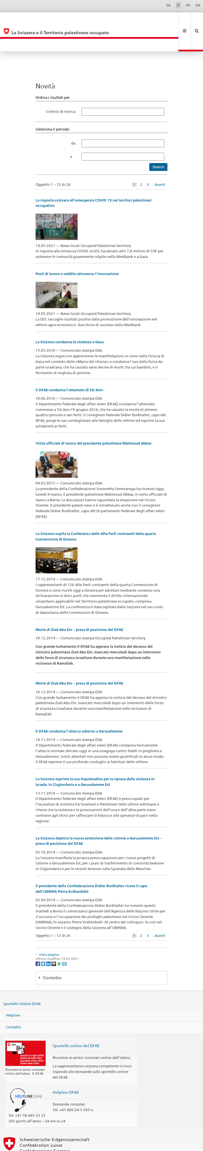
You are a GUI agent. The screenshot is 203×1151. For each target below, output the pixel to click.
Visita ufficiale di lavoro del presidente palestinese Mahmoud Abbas (93, 417)
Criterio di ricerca (60, 86)
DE (168, 5)
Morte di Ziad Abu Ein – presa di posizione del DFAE (79, 604)
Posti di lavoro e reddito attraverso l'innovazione (77, 248)
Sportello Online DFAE (22, 978)
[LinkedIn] (49, 938)
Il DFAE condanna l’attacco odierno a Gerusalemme (79, 705)
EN (198, 5)
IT (178, 5)
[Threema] (54, 938)
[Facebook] (38, 938)
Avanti (160, 159)
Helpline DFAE (66, 1066)
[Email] (64, 938)
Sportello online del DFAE (76, 1020)
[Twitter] (43, 938)
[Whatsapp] (59, 938)
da (73, 117)
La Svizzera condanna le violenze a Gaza (70, 316)
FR (188, 5)
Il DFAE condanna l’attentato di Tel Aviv (69, 364)
